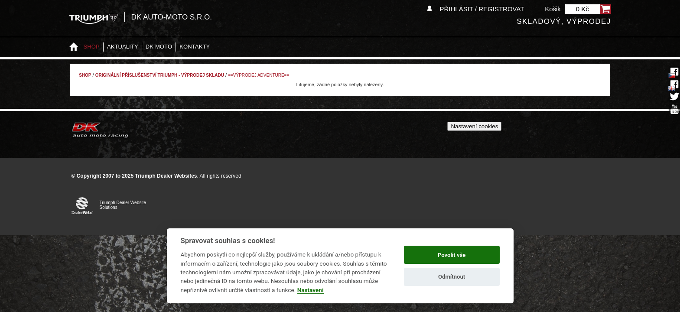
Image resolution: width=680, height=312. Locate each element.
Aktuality (122, 46)
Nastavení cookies (474, 126)
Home (73, 47)
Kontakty (194, 46)
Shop (92, 46)
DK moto (159, 46)
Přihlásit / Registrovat (481, 9)
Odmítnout (451, 276)
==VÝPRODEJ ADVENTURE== (258, 75)
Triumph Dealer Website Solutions (123, 205)
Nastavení (310, 289)
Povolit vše (451, 255)
